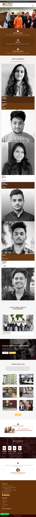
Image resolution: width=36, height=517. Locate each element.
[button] (33, 6)
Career (3, 506)
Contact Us (12, 352)
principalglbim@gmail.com (7, 491)
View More (5, 352)
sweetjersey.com (18, 371)
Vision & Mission (4, 501)
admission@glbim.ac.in (6, 493)
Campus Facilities (5, 504)
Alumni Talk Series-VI (7, 332)
